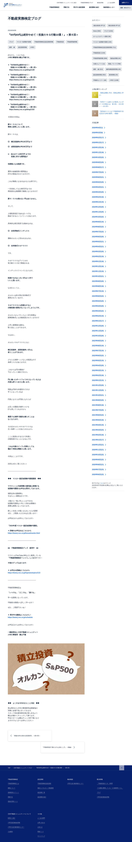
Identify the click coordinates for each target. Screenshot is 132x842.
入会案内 (10, 820)
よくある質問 (111, 2)
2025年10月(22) (99, 157)
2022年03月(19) (99, 370)
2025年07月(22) (99, 172)
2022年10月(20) (99, 336)
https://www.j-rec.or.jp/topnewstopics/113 (24, 573)
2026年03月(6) (98, 132)
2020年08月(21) (99, 464)
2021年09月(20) (99, 400)
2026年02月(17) (99, 137)
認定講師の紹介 (94, 7)
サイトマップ (41, 824)
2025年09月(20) (99, 162)
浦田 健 (12, 47)
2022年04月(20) (99, 365)
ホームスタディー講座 (102, 36)
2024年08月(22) (99, 227)
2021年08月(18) (99, 405)
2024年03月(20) (99, 251)
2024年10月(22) (99, 217)
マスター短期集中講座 (24, 42)
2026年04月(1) (98, 128)
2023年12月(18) (99, 266)
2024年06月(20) (99, 237)
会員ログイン (125, 2)
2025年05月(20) (99, 182)
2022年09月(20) (99, 341)
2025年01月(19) (99, 202)
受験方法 (66, 7)
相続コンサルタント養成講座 (46, 776)
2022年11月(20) (99, 331)
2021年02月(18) (99, 435)
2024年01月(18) (99, 261)
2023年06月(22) (99, 296)
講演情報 (113, 75)
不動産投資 (60, 42)
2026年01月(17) (99, 142)
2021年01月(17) (99, 440)
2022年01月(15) (99, 380)
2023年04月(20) (99, 306)
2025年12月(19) (99, 147)
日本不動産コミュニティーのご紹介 (67, 2)
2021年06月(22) (99, 415)
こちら (101, 483)
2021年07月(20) (99, 410)
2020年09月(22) (99, 459)
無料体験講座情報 (113, 69)
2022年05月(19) (99, 360)
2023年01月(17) (99, 321)
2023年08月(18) (99, 286)
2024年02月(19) (99, 256)
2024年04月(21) (99, 246)
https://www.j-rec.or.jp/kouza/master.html (24, 533)
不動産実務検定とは (13, 772)
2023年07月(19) (99, 291)
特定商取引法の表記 (28, 839)
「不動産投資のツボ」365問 (105, 772)
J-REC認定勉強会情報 (103, 785)
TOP (9, 756)
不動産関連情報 (72, 42)
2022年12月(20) (99, 326)
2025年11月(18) (99, 152)
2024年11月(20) (99, 212)
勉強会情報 (100, 2)
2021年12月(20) (99, 385)
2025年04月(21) (99, 187)
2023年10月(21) (99, 276)
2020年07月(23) (99, 469)
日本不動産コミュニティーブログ (23, 756)
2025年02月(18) (99, 197)
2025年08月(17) (99, 167)
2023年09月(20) (99, 281)
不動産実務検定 (54, 7)
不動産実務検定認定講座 (44, 772)
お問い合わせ (41, 811)
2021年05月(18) (99, 420)
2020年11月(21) (99, 450)
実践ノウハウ (114, 64)
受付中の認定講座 (79, 7)
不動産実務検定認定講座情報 (43, 42)
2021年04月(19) (99, 425)
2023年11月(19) (99, 271)
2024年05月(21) (99, 241)
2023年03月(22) (99, 311)
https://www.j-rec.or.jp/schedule (20, 617)
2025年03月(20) (99, 192)
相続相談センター (109, 7)
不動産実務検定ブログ (87, 2)
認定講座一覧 (41, 781)
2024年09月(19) (99, 222)
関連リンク (41, 820)
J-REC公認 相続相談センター (75, 772)
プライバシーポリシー (14, 839)
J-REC (32, 47)
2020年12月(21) (99, 445)
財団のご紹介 (11, 806)
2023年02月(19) (99, 316)
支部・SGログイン (125, 7)
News (97, 31)
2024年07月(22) (99, 232)
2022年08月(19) (99, 346)
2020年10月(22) (99, 455)
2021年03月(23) (99, 430)
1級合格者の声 (99, 25)
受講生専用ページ (13, 790)
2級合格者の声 (114, 25)
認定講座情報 (22, 47)
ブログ (11, 42)
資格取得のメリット (13, 781)
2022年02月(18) (99, 375)
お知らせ (40, 815)
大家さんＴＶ (99, 64)
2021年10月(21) (99, 395)
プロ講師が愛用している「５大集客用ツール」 (110, 776)
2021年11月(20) (99, 390)
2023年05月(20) (99, 301)
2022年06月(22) (99, 355)
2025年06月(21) (99, 177)
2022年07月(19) (99, 350)
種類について (11, 776)
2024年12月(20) (99, 207)
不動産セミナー (99, 80)
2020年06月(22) (99, 474)
